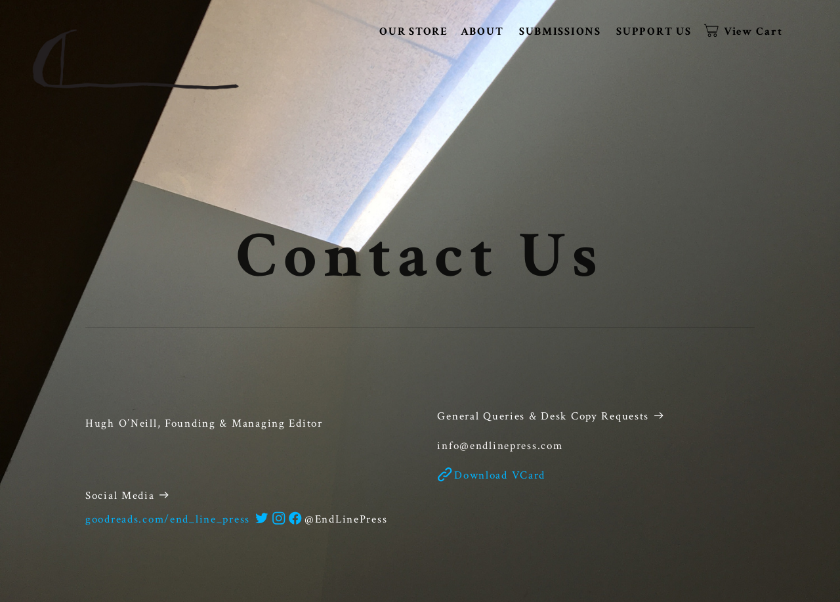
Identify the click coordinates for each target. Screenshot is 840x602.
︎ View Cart (745, 31)
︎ (295, 519)
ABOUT (482, 31)
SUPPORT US (653, 31)
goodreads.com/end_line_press (167, 519)
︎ (262, 519)
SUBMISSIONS (560, 31)
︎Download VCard (491, 475)
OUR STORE (413, 31)
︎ (279, 519)
